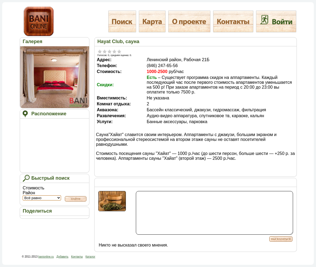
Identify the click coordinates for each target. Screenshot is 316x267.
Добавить (62, 256)
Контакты (77, 256)
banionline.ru (46, 256)
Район (42, 195)
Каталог (90, 256)
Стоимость (33, 188)
